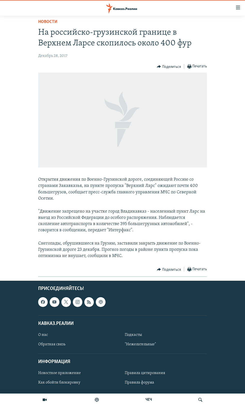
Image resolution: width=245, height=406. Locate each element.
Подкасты (133, 335)
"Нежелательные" (140, 344)
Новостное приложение (59, 373)
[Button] (169, 66)
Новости (47, 21)
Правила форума (139, 383)
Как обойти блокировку (59, 383)
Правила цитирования (145, 373)
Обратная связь (51, 344)
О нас (43, 335)
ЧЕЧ (148, 400)
